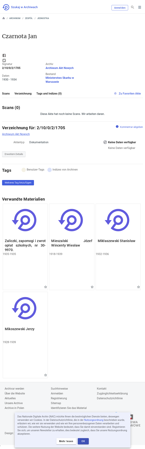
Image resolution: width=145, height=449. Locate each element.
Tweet (4, 60)
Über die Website (15, 393)
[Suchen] (132, 7)
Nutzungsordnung (93, 420)
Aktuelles (10, 398)
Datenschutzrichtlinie (110, 398)
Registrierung (59, 398)
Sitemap (56, 403)
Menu (139, 7)
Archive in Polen (14, 408)
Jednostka (43, 18)
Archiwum (14, 18)
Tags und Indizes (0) (49, 93)
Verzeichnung (23, 93)
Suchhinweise (59, 388)
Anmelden (120, 7)
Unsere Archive (14, 403)
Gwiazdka (45, 287)
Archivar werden (14, 388)
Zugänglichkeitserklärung (112, 393)
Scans (6, 93)
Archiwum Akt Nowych (60, 68)
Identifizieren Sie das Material (69, 408)
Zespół (29, 18)
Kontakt (101, 388)
